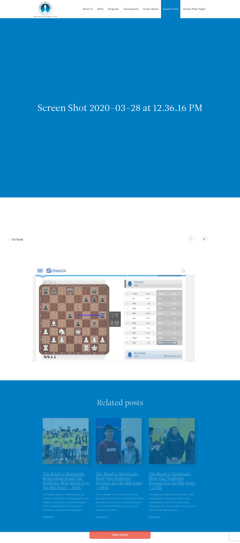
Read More (48, 521)
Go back (17, 239)
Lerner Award (150, 9)
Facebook (191, 238)
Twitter (204, 238)
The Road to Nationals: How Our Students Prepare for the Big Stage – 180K (119, 484)
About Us (87, 9)
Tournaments (131, 9)
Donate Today (170, 9)
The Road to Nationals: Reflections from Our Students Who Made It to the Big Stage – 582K (66, 484)
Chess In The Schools (45, 9)
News (100, 9)
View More (120, 538)
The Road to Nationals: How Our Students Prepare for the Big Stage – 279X (172, 484)
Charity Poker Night (194, 9)
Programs (113, 9)
